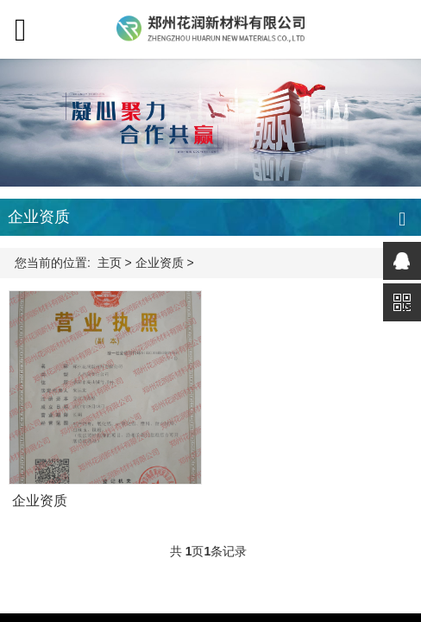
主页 (109, 263)
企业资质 (159, 263)
